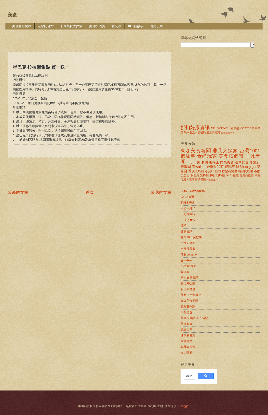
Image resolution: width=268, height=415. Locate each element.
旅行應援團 (188, 283)
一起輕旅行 (212, 179)
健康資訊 (212, 162)
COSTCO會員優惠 (193, 191)
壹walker (199, 167)
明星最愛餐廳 (200, 175)
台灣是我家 (215, 167)
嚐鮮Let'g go (246, 167)
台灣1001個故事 (191, 237)
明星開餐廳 (245, 171)
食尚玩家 (156, 26)
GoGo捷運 (232, 175)
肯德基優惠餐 (228, 132)
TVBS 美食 (188, 202)
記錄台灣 (186, 329)
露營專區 (186, 341)
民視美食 (227, 162)
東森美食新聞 (196, 150)
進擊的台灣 (46, 26)
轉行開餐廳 (217, 175)
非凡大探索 (225, 150)
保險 (183, 225)
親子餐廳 (200, 179)
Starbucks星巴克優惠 (225, 128)
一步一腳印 (195, 162)
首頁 (90, 192)
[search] (189, 376)
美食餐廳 (198, 171)
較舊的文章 (161, 192)
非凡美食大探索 (71, 26)
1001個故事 (136, 26)
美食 (12, 14)
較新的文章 (18, 192)
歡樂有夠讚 (229, 171)
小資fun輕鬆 (213, 171)
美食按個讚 (97, 26)
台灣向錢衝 (247, 175)
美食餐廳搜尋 (21, 26)
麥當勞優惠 (213, 132)
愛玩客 (116, 26)
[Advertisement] (90, 37)
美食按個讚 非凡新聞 (194, 318)
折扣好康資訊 (195, 127)
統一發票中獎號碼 (195, 132)
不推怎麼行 (188, 220)
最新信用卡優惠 (191, 295)
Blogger (184, 406)
